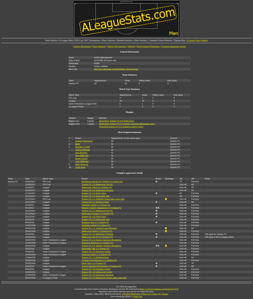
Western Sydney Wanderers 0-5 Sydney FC (101, 208)
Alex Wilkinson (82, 155)
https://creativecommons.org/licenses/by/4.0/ (159, 289)
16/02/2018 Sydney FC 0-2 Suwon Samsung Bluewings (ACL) (127, 124)
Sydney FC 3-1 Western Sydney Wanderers (101, 246)
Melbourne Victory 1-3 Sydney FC (97, 231)
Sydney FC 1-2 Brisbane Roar (95, 257)
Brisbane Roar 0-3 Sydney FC (95, 222)
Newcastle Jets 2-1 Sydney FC (96, 249)
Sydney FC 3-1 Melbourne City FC (97, 211)
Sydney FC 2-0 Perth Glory (94, 193)
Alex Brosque (81, 153)
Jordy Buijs (80, 167)
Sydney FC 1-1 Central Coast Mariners (99, 228)
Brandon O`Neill (82, 147)
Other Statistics (140, 40)
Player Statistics (108, 40)
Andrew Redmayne (84, 141)
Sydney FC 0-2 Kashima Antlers (96, 251)
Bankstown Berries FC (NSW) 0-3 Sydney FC (102, 181)
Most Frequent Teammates (148, 46)
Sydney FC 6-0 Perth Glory (94, 216)
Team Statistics (51, 40)
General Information (82, 46)
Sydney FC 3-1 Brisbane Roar (95, 202)
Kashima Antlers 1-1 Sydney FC (96, 254)
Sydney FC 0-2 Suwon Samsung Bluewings (101, 240)
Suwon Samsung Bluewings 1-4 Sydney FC (101, 266)
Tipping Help (179, 40)
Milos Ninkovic (81, 164)
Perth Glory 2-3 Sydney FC (94, 263)
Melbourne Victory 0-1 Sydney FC (97, 187)
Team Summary (99, 46)
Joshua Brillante (82, 150)
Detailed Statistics (124, 40)
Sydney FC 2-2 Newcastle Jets (96, 219)
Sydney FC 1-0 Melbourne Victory (97, 272)
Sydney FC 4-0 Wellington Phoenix (97, 234)
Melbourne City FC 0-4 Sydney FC (97, 237)
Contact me (137, 296)
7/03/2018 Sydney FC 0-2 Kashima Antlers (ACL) (121, 127)
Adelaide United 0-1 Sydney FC (96, 205)
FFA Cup (79, 40)
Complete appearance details (173, 46)
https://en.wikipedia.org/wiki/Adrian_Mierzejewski (116, 69)
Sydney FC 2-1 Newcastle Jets (96, 196)
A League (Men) (66, 40)
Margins (131, 46)
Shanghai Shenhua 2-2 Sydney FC (97, 243)
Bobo (77, 144)
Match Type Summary (117, 46)
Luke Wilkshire (82, 161)
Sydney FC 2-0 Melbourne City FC (97, 184)
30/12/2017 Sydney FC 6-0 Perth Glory (116, 121)
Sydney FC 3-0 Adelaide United (96, 269)
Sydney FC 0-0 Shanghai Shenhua (97, 275)
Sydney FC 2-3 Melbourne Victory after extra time (104, 278)
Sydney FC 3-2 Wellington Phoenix (97, 190)
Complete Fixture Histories (160, 40)
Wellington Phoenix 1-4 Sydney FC (97, 214)
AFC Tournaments (92, 40)
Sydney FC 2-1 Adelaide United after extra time (103, 199)
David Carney (81, 158)
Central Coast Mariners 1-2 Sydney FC (99, 260)
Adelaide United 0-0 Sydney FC (96, 225)
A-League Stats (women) (197, 40)
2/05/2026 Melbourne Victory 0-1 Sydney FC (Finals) (145, 294)
